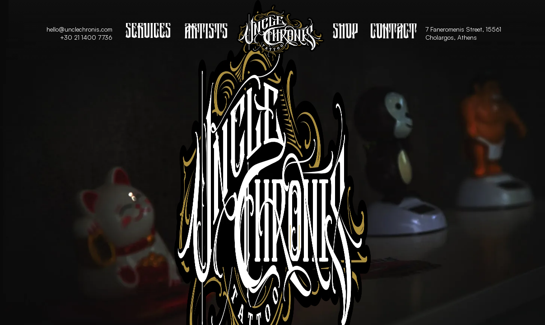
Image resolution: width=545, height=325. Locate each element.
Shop (345, 33)
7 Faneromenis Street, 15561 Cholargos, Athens (465, 33)
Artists (206, 33)
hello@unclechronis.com (79, 29)
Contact (393, 33)
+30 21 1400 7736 (86, 37)
